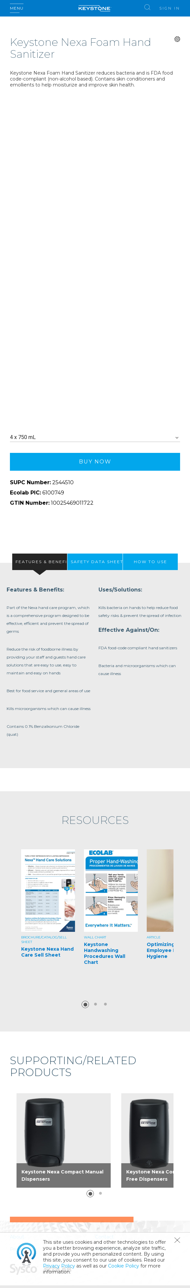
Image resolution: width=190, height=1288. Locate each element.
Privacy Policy (59, 1266)
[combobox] (95, 437)
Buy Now (95, 461)
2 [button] (95, 1004)
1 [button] (85, 1004)
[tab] (39, 562)
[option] (48, 917)
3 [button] (105, 1004)
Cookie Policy (123, 1266)
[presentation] (39, 562)
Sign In (169, 8)
